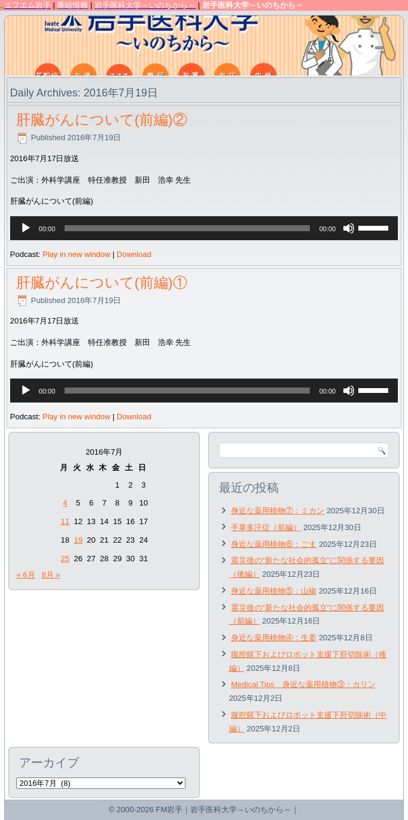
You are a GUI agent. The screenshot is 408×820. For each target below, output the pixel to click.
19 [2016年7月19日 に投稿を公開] (78, 539)
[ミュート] (349, 228)
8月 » (50, 574)
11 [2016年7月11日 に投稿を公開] (65, 521)
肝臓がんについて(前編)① (101, 282)
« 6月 (25, 574)
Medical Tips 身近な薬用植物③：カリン (303, 684)
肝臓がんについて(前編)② (101, 119)
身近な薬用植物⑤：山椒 (273, 590)
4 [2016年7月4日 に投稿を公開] (65, 502)
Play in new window (76, 254)
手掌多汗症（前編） (266, 527)
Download (134, 254)
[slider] (187, 228)
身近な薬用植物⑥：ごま (273, 544)
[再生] (26, 228)
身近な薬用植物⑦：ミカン (277, 510)
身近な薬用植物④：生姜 (273, 637)
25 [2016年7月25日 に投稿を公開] (65, 558)
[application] (204, 228)
